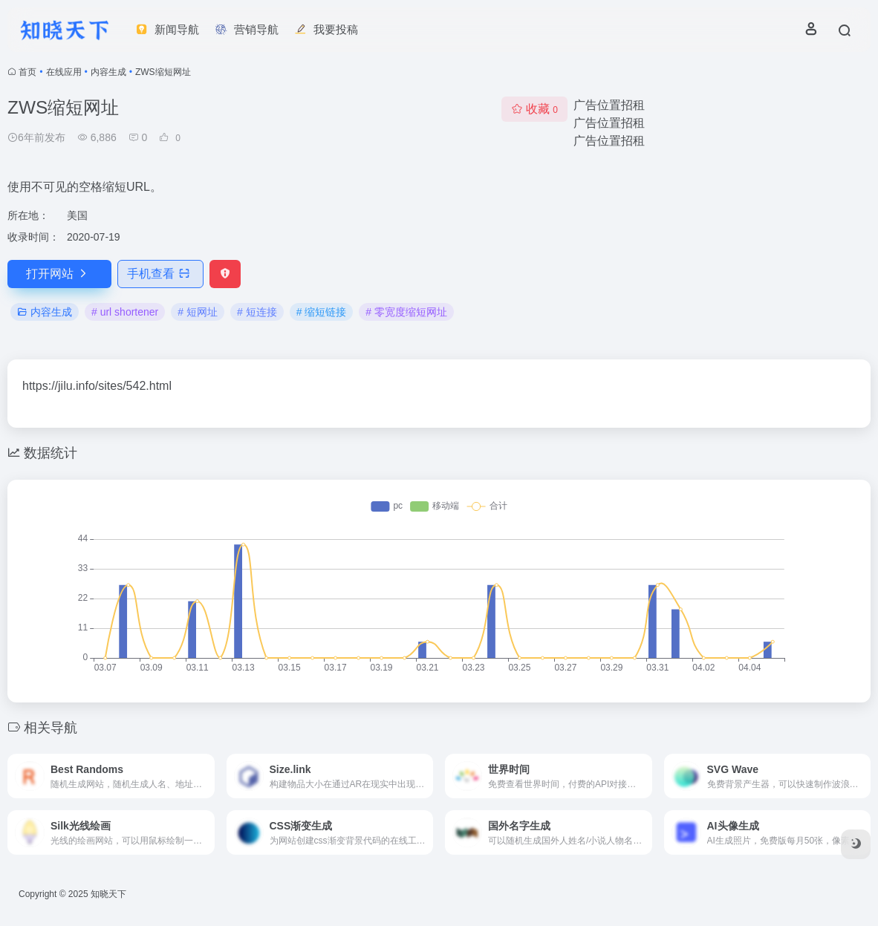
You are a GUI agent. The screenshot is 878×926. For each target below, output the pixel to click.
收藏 (534, 108)
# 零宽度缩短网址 (406, 312)
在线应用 (64, 72)
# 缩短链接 (321, 312)
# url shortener (124, 312)
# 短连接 (257, 312)
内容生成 (108, 72)
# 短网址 (198, 312)
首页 (27, 72)
